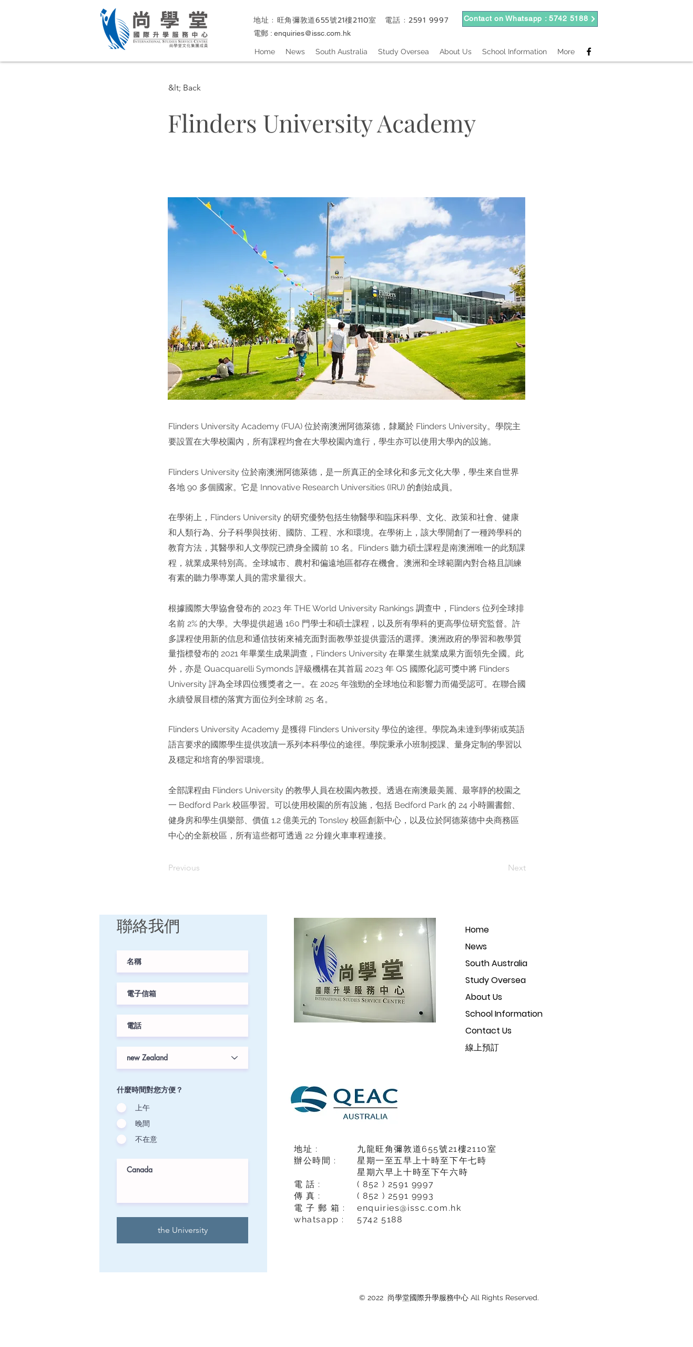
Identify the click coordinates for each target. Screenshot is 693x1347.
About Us (483, 997)
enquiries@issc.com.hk (312, 33)
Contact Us (488, 1031)
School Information (504, 1014)
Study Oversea (495, 980)
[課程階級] (182, 1058)
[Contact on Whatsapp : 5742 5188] (530, 19)
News (476, 946)
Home (477, 930)
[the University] (182, 1230)
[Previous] (203, 867)
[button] (203, 87)
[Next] (499, 867)
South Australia (496, 963)
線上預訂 (482, 1047)
